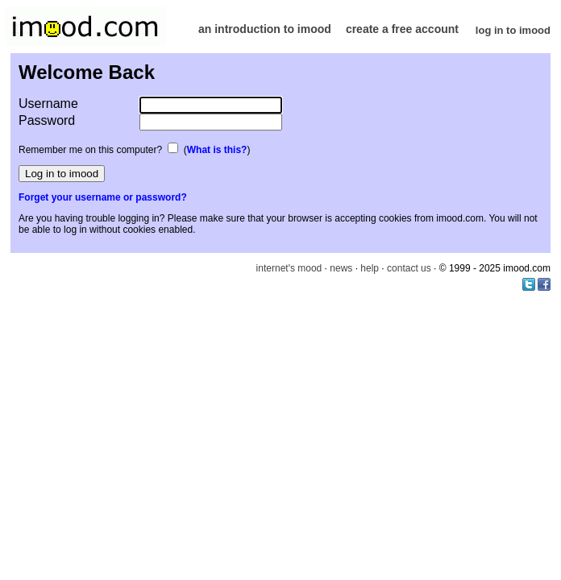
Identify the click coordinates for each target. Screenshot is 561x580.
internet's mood (289, 268)
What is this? (217, 149)
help (369, 268)
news (341, 268)
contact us (409, 268)
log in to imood (513, 30)
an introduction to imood (264, 29)
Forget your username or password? (103, 197)
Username (48, 103)
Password (47, 120)
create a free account (402, 29)
